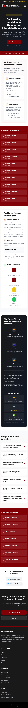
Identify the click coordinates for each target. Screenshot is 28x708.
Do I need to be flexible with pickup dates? (14, 489)
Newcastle (21, 53)
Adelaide (15, 53)
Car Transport (4, 680)
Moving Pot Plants (6, 683)
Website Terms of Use (7, 697)
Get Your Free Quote (14, 612)
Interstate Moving (5, 677)
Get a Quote (4, 657)
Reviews (3, 655)
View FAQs (14, 618)
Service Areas (4, 672)
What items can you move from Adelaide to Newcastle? (14, 472)
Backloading (8, 53)
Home (2, 53)
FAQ (2, 663)
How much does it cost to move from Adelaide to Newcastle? (14, 455)
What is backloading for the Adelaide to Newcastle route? (14, 463)
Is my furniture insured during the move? (14, 480)
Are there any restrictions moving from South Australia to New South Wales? (14, 498)
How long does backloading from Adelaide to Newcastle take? (14, 446)
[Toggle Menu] (25, 6)
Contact (3, 660)
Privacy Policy (14, 410)
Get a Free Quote (14, 42)
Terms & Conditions (6, 694)
